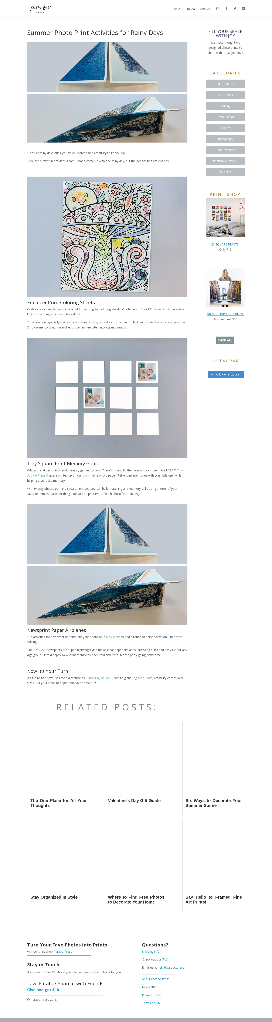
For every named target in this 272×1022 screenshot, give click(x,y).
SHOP (177, 9)
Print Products (225, 150)
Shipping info (151, 951)
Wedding (225, 172)
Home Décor (225, 117)
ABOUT (205, 9)
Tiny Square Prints (107, 678)
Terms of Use (151, 1003)
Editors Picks (225, 84)
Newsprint (113, 637)
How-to (225, 128)
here (94, 322)
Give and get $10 (43, 989)
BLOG (191, 9)
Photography (225, 139)
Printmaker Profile (225, 161)
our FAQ (162, 959)
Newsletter (149, 987)
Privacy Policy (151, 995)
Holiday (225, 106)
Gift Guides (225, 95)
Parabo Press (63, 951)
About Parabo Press (156, 979)
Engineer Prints (160, 309)
